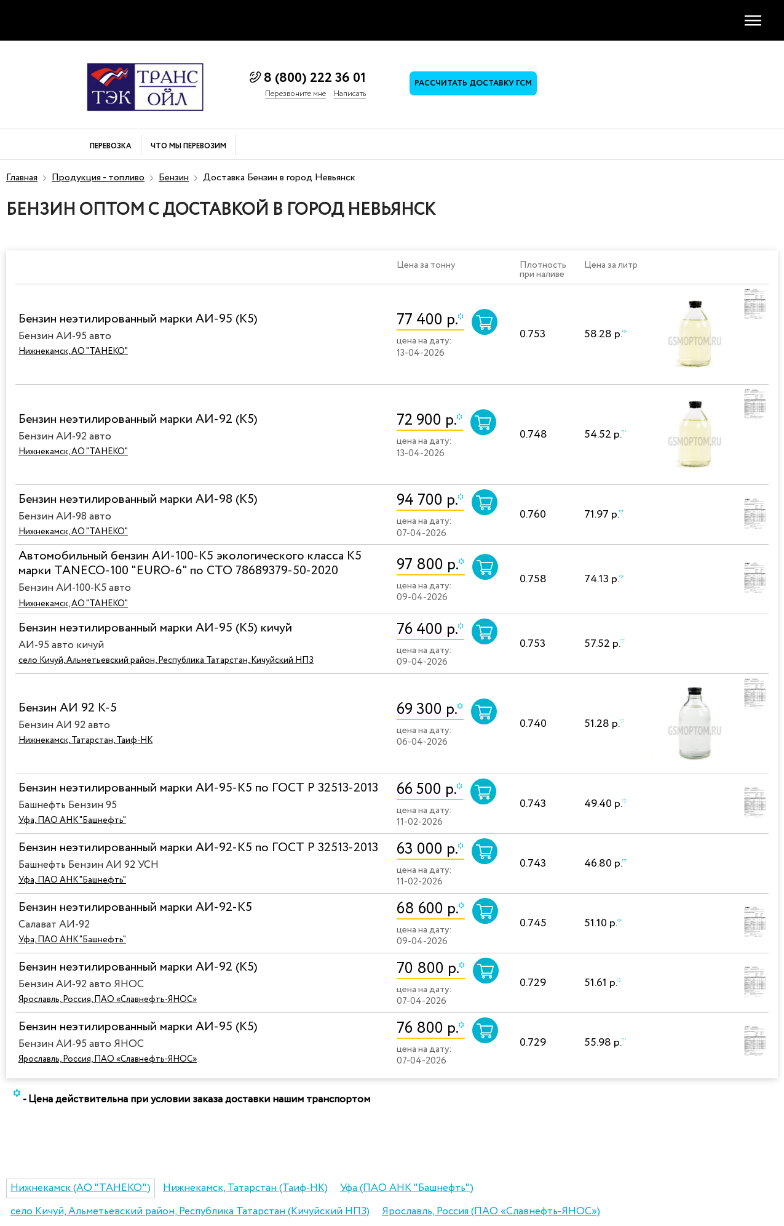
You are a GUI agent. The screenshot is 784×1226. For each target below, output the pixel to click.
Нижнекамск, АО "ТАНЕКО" (73, 351)
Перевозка (111, 146)
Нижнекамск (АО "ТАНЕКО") (80, 1188)
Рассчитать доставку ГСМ (474, 84)
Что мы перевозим (188, 146)
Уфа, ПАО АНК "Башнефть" (72, 820)
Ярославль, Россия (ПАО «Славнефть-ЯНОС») (491, 1211)
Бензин (174, 177)
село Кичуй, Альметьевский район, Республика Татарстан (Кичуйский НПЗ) (190, 1211)
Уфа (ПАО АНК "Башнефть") (406, 1188)
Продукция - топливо (98, 177)
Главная (22, 177)
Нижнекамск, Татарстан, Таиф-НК (85, 740)
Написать (350, 94)
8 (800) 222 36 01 (315, 78)
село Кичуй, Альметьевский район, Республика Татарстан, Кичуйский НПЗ (166, 660)
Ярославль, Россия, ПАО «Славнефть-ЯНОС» (107, 999)
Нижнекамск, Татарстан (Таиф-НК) (245, 1188)
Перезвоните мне (295, 94)
